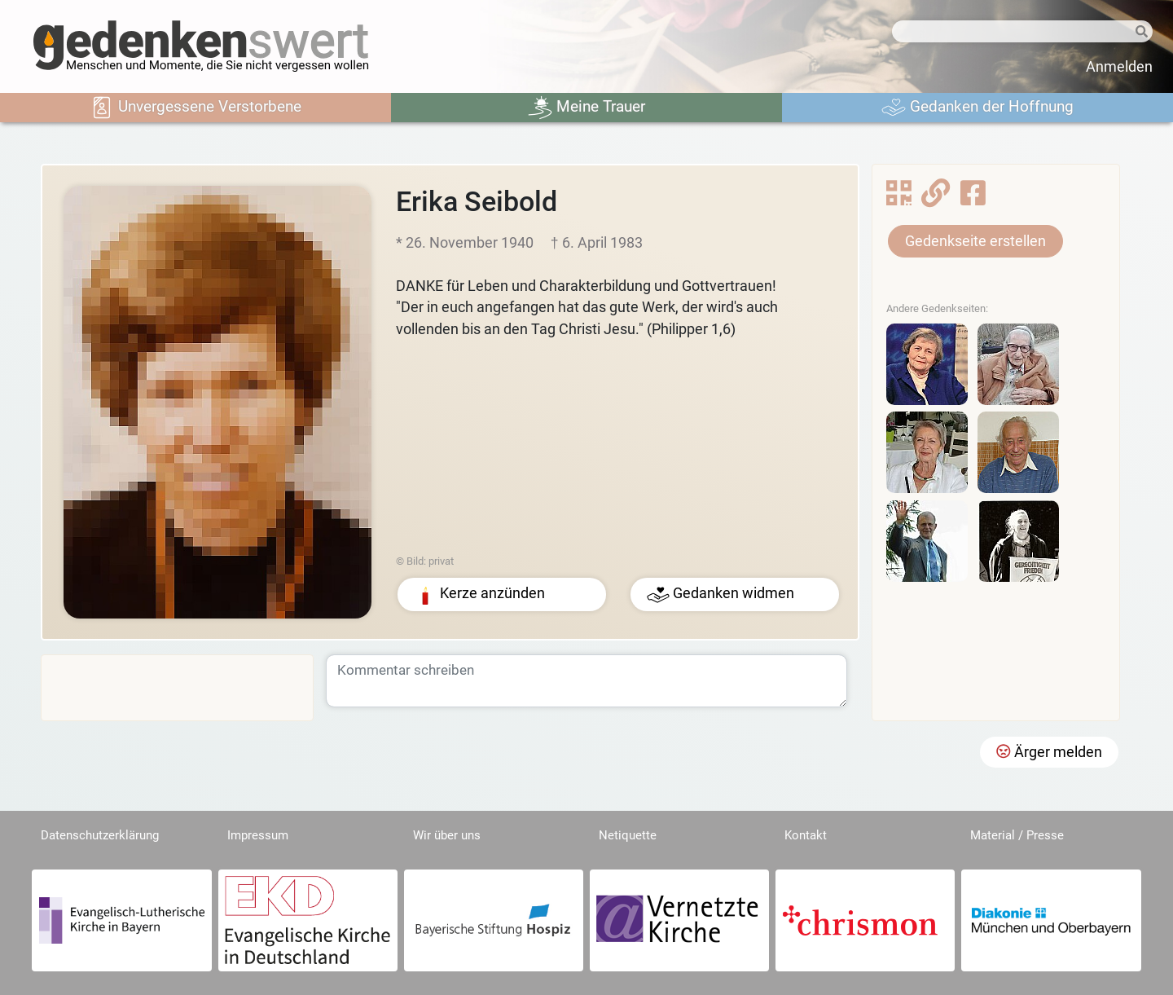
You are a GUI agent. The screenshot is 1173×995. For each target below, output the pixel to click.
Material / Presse (1017, 835)
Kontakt (805, 835)
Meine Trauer (586, 107)
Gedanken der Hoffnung (977, 107)
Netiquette (628, 835)
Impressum (257, 835)
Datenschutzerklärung (100, 835)
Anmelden (1119, 67)
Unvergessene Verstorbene (195, 107)
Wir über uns (447, 835)
